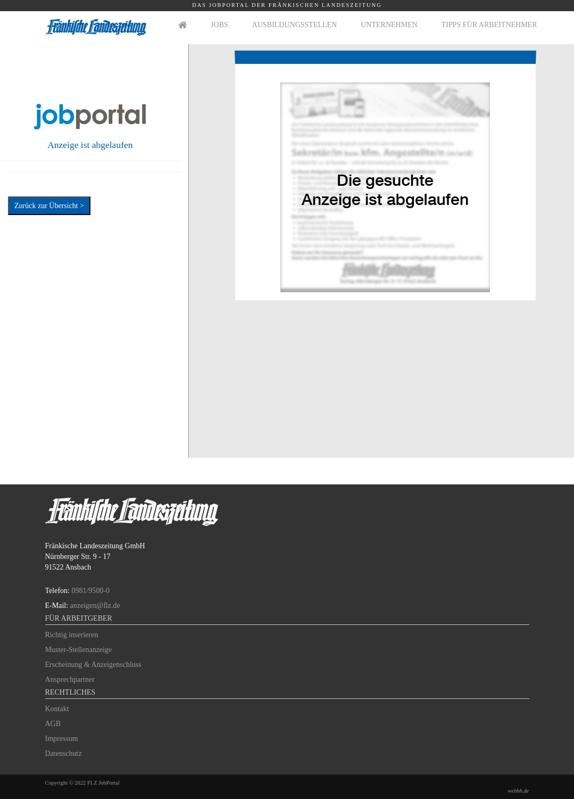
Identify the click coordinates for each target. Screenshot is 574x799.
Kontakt (57, 709)
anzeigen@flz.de (95, 605)
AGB (53, 724)
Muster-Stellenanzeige (78, 650)
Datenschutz (63, 753)
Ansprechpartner (70, 679)
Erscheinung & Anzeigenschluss (93, 665)
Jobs (219, 25)
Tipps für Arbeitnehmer (489, 25)
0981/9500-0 (90, 591)
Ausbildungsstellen (294, 25)
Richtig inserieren (71, 635)
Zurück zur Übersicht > (49, 206)
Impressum (61, 739)
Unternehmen (389, 25)
